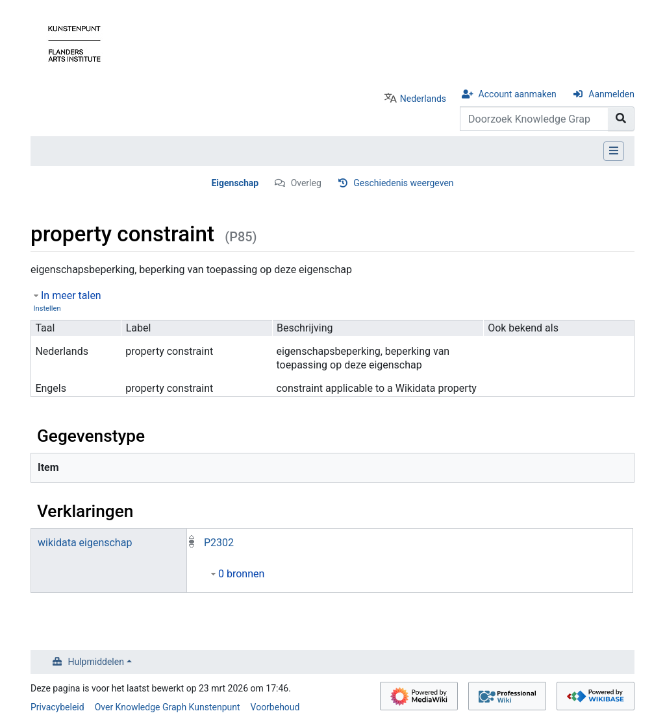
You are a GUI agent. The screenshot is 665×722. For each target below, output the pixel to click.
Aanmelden (611, 94)
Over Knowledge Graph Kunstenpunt (167, 707)
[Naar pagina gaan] (621, 118)
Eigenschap (234, 183)
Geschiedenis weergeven (403, 183)
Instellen (46, 308)
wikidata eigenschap (85, 542)
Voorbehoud (275, 707)
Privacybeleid (57, 707)
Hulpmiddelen (96, 661)
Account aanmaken (518, 94)
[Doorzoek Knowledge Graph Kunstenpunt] (534, 118)
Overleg (306, 183)
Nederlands (423, 98)
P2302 (219, 542)
